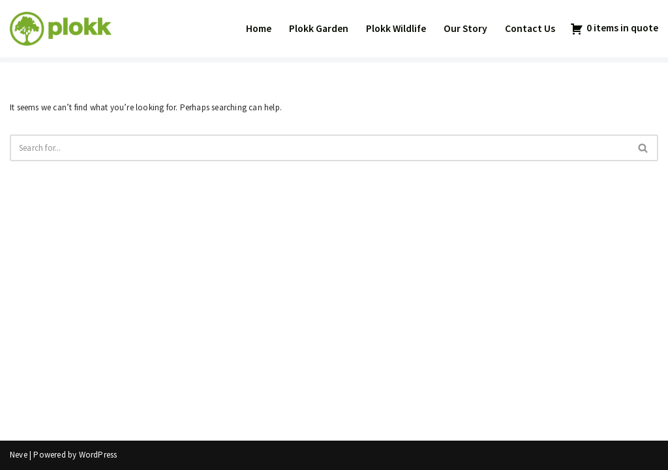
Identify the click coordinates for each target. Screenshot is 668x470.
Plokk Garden (318, 28)
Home (258, 28)
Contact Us (530, 28)
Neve (18, 454)
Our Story (465, 28)
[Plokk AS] (61, 29)
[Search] (319, 147)
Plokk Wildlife (396, 28)
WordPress (98, 454)
